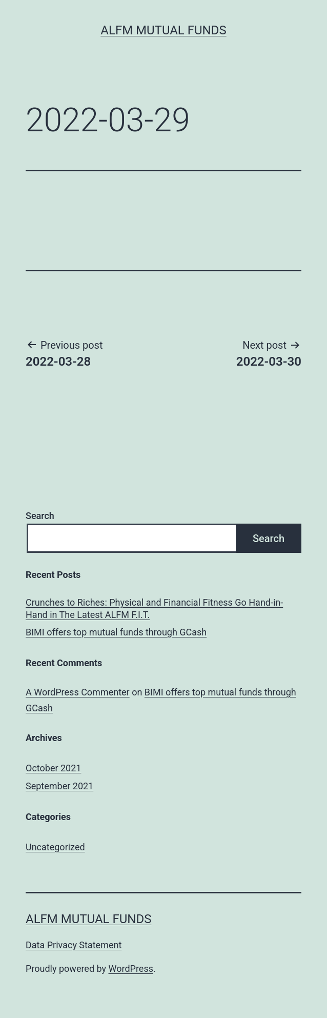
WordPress (131, 968)
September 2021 (59, 786)
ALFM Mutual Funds (163, 30)
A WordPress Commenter (78, 692)
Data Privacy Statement (73, 945)
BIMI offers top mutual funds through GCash (116, 632)
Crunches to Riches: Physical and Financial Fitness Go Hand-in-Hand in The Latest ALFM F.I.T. (154, 608)
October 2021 (53, 768)
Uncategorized (55, 847)
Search (40, 515)
